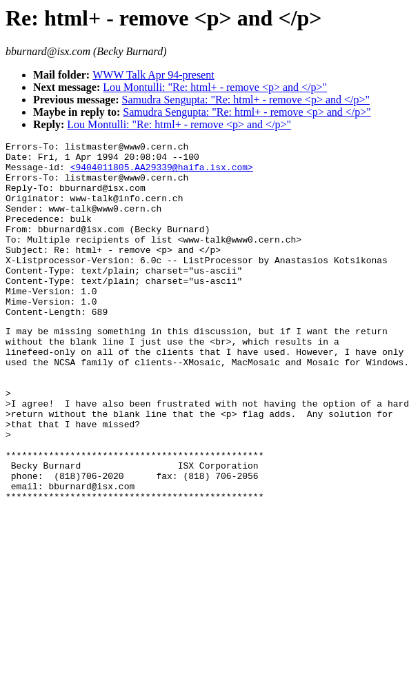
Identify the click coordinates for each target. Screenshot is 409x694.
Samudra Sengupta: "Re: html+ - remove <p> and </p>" (246, 99)
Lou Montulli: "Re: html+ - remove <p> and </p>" (215, 87)
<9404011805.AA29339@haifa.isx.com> (161, 173)
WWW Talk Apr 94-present (153, 75)
